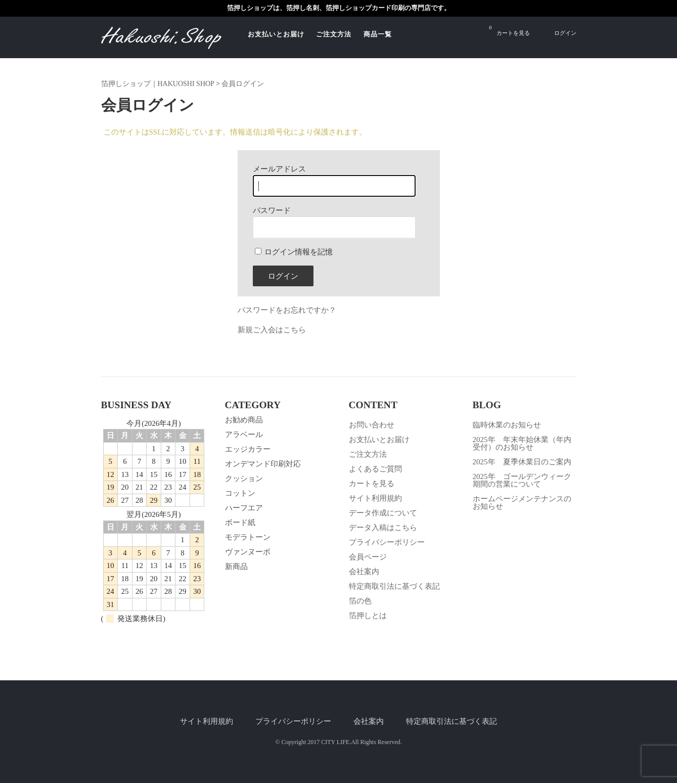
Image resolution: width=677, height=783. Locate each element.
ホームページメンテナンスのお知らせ (522, 502)
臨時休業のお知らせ (507, 425)
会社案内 (364, 572)
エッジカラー (247, 449)
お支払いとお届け (276, 34)
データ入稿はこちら (383, 528)
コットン (240, 493)
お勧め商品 (244, 420)
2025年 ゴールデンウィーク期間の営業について (522, 480)
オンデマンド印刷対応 (263, 464)
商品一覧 (378, 34)
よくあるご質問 (375, 469)
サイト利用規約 (375, 498)
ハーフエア (244, 508)
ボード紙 (240, 522)
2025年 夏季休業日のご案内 (522, 462)
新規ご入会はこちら (272, 330)
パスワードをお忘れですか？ (287, 310)
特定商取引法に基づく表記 (394, 586)
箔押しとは (368, 616)
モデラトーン (247, 537)
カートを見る (509, 30)
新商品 (236, 566)
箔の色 (360, 601)
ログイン (565, 33)
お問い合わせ (371, 425)
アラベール (244, 434)
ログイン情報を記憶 (294, 252)
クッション (244, 478)
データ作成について (383, 513)
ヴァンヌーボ (247, 552)
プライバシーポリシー (387, 542)
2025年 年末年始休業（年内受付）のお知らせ (522, 443)
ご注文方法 (333, 34)
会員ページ (368, 557)
